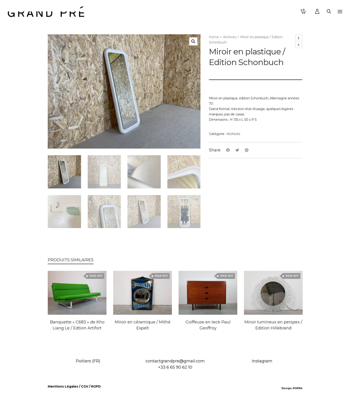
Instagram (262, 361)
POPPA (297, 388)
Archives (229, 37)
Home (214, 37)
